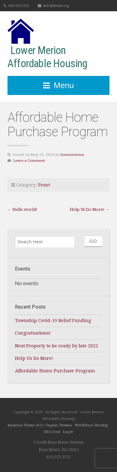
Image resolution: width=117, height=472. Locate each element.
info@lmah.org (56, 5)
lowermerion (72, 154)
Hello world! (24, 209)
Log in (68, 432)
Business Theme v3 (23, 425)
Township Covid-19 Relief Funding (53, 320)
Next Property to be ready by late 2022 (56, 345)
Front (44, 184)
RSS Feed (52, 432)
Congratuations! (33, 332)
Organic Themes (58, 425)
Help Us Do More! (87, 209)
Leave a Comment (29, 160)
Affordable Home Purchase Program (55, 370)
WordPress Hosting (91, 425)
